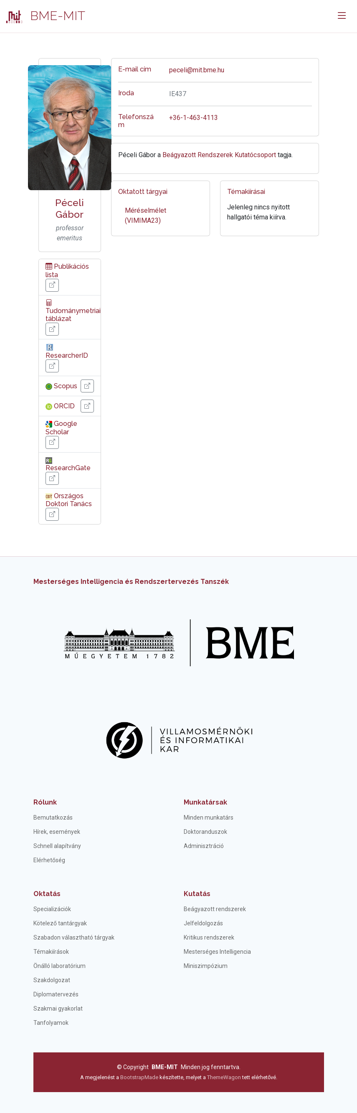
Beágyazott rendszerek (215, 909)
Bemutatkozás (53, 817)
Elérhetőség (49, 860)
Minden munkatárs (208, 817)
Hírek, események (56, 832)
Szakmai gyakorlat (58, 1008)
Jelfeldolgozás (203, 923)
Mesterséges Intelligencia (217, 952)
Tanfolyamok (50, 1023)
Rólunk (45, 802)
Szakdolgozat (51, 980)
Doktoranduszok (205, 832)
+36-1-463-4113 (193, 118)
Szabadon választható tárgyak (73, 937)
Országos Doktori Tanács (69, 500)
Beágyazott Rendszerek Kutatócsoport (219, 155)
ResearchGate (68, 464)
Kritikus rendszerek (209, 937)
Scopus (61, 386)
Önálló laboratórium (59, 966)
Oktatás (47, 894)
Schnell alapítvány (57, 846)
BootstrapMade (139, 1077)
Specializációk (52, 909)
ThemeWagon (224, 1077)
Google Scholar (61, 428)
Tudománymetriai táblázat (73, 311)
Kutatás (197, 894)
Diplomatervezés (55, 994)
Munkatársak (205, 802)
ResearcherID (67, 351)
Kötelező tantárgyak (60, 923)
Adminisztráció (204, 846)
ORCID (60, 406)
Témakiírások (51, 952)
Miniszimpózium (206, 966)
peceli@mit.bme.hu (196, 70)
